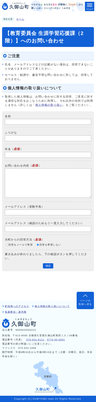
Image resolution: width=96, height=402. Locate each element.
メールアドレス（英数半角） (24, 206)
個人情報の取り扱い (49, 104)
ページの (85, 302)
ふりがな (11, 132)
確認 (48, 265)
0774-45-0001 (56, 339)
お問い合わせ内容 (17, 165)
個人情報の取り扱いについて (52, 306)
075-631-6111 (35, 339)
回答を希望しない (50, 244)
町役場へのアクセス (17, 306)
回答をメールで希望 (20, 244)
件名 (8, 149)
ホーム (20, 19)
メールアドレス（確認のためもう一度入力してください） (44, 223)
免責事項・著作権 (15, 312)
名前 (8, 116)
